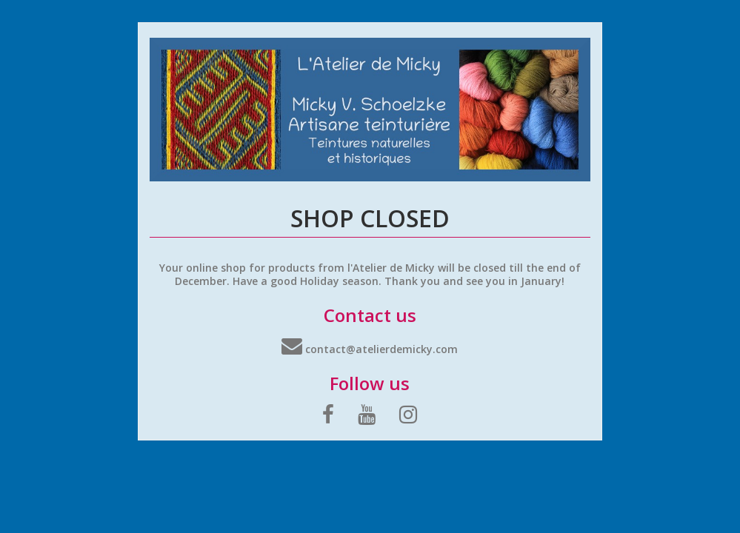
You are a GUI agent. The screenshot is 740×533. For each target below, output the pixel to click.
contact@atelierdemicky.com (369, 349)
